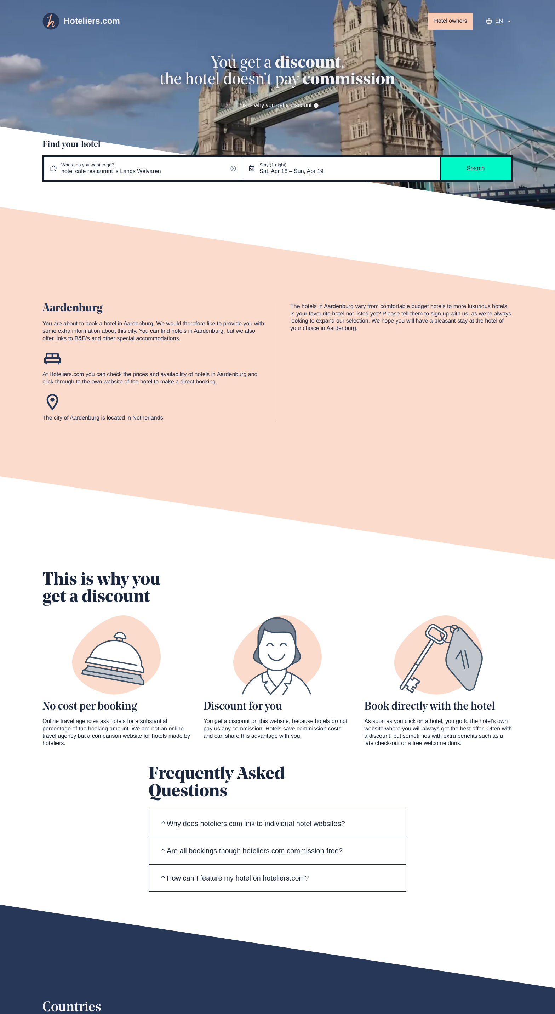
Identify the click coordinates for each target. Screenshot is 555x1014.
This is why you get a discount (277, 105)
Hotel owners (450, 21)
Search (476, 168)
